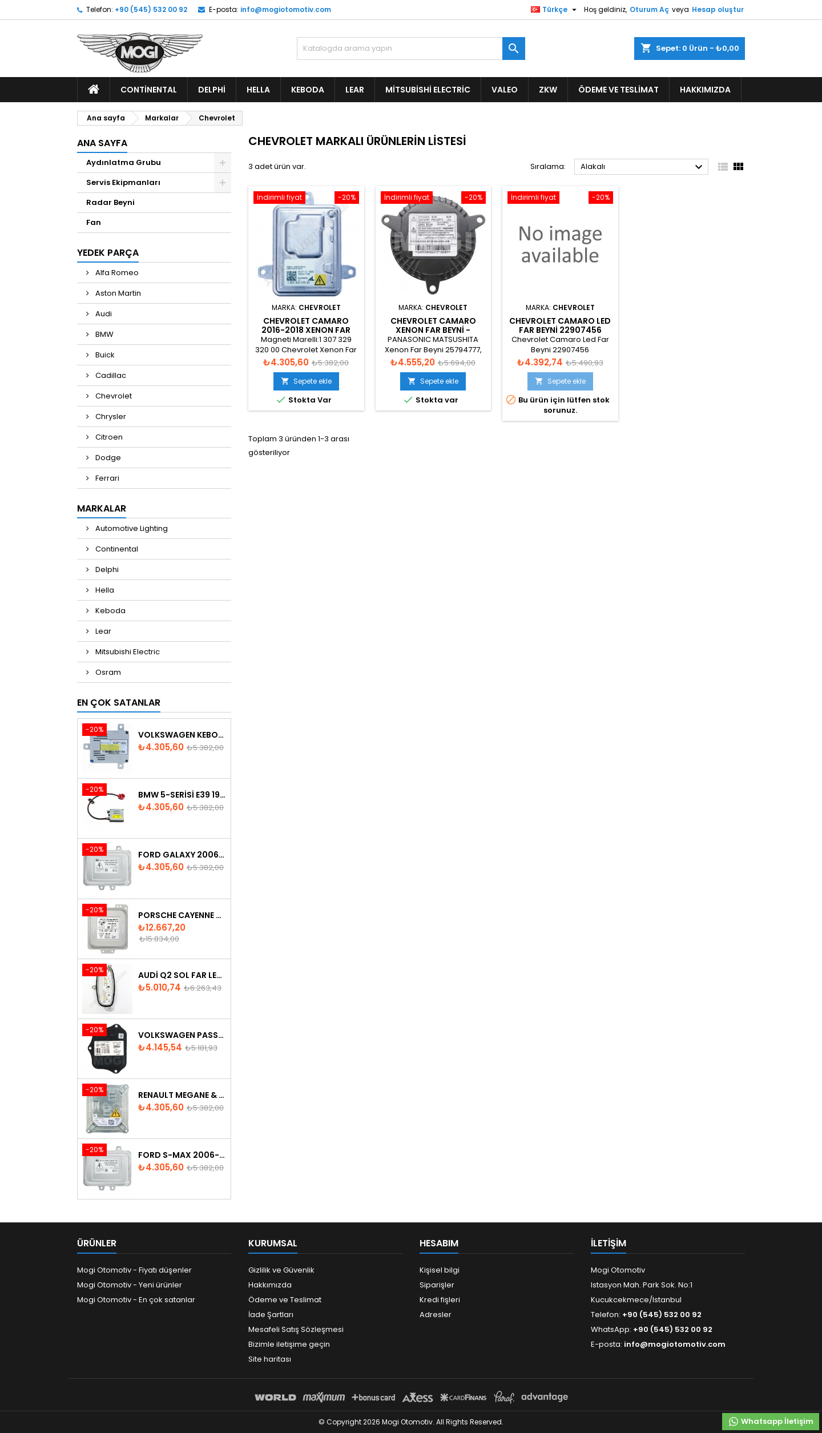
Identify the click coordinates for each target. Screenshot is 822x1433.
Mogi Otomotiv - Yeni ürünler (129, 1284)
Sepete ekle (306, 381)
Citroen (108, 437)
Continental (148, 89)
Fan (93, 222)
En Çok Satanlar (118, 702)
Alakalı (643, 167)
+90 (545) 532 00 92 (151, 9)
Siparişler (437, 1284)
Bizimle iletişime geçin (289, 1344)
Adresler (436, 1314)
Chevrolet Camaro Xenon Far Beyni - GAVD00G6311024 (433, 330)
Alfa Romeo (116, 272)
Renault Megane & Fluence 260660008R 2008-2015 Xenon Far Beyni (182, 1095)
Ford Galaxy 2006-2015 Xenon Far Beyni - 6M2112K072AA (182, 854)
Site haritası (269, 1359)
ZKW (548, 89)
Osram (107, 672)
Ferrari (106, 478)
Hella (258, 89)
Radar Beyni (110, 202)
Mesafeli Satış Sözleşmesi (296, 1329)
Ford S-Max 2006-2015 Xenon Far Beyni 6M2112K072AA (182, 1155)
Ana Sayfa (102, 143)
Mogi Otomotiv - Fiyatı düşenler (134, 1270)
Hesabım (439, 1243)
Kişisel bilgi (440, 1270)
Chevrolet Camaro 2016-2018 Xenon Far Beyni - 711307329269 (305, 330)
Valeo (504, 89)
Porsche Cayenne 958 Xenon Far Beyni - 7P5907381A (182, 915)
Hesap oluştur (718, 9)
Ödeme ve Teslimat (618, 89)
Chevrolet (113, 396)
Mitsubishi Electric (427, 89)
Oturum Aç (649, 9)
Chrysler (110, 416)
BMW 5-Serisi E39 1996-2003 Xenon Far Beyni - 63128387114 (182, 794)
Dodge (107, 457)
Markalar (101, 508)
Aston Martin (117, 293)
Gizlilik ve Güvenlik (281, 1270)
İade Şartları (270, 1314)
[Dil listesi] (555, 9)
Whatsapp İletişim (770, 1421)
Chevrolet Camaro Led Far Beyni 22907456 (560, 325)
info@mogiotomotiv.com (285, 9)
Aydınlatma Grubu (123, 162)
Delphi (211, 89)
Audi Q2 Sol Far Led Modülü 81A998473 (182, 975)
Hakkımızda (705, 89)
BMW (104, 334)
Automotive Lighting (131, 528)
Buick (104, 354)
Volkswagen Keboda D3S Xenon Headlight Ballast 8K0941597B (182, 734)
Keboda (307, 89)
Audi (103, 313)
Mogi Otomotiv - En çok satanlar (136, 1299)
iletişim (608, 1243)
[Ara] (411, 48)
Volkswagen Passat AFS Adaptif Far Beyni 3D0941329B (182, 1035)
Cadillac (110, 375)
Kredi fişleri (440, 1299)
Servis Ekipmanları (123, 182)
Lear (354, 89)
